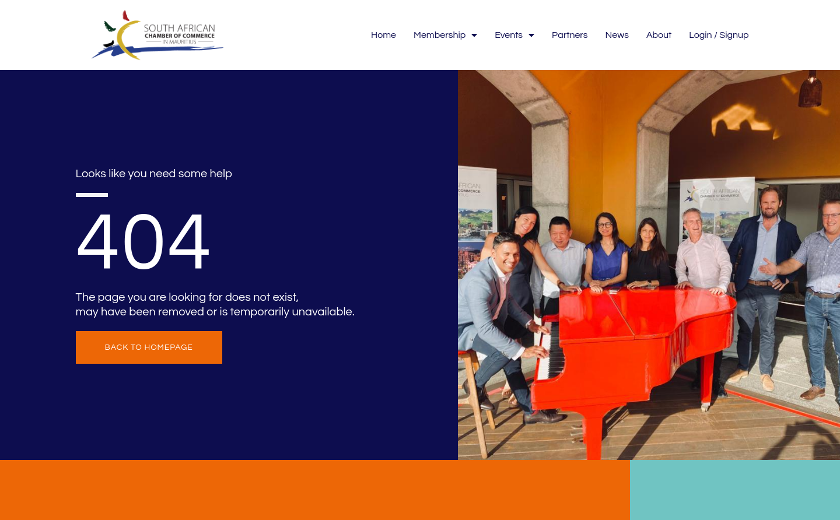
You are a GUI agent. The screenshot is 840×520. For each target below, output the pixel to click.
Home (383, 35)
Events (514, 35)
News (617, 35)
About (658, 35)
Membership (445, 35)
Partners (570, 35)
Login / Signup (718, 35)
